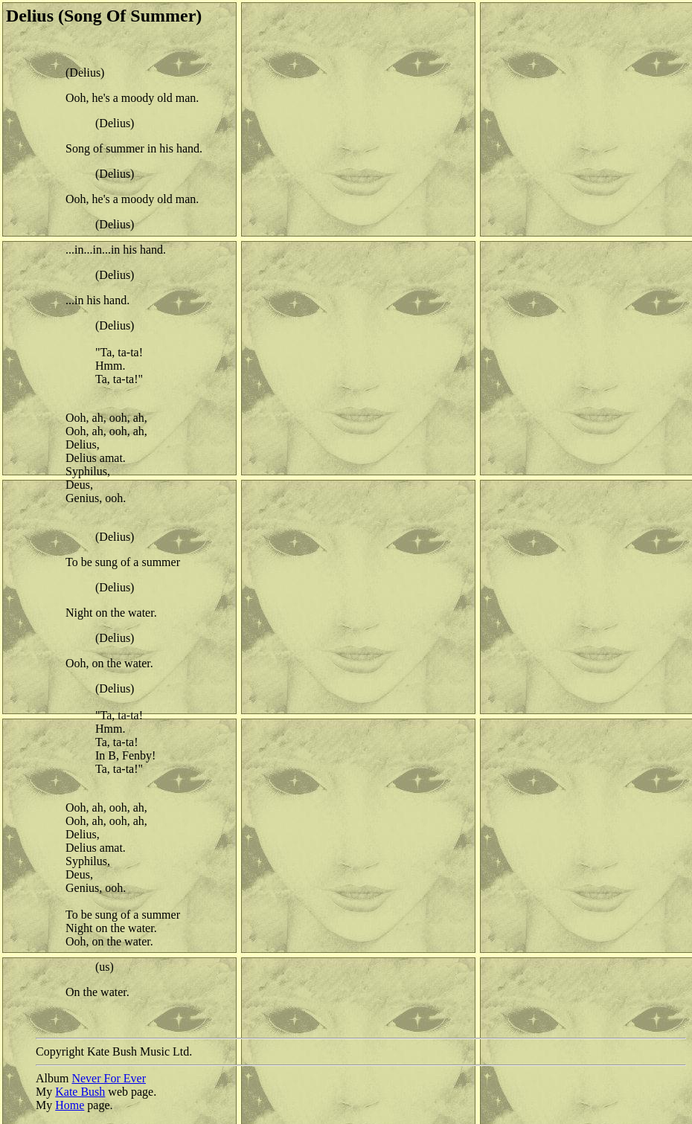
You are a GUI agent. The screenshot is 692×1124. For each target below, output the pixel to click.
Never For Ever (108, 1078)
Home (69, 1105)
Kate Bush (80, 1091)
